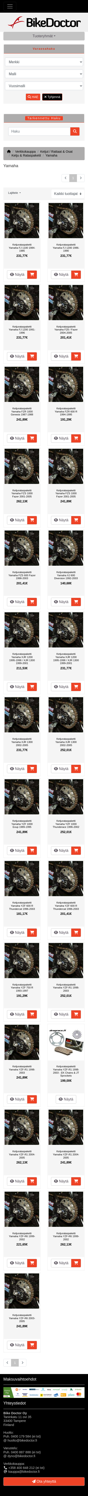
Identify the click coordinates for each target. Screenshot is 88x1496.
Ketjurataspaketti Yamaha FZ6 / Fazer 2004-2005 (66, 329)
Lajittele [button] (13, 192)
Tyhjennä (52, 97)
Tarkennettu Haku (44, 118)
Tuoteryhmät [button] (42, 36)
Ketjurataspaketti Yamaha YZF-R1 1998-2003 (66, 987)
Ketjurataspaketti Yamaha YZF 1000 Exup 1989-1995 (21, 823)
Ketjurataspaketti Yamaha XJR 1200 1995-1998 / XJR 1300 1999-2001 (22, 659)
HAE (33, 97)
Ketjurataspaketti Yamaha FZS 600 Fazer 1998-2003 (21, 575)
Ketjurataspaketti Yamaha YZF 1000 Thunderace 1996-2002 (66, 823)
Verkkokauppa (25, 151)
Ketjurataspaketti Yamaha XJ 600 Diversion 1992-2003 (66, 575)
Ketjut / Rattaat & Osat (56, 151)
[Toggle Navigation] (10, 6)
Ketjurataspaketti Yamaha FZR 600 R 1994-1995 (66, 411)
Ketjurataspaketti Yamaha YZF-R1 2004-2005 (22, 1154)
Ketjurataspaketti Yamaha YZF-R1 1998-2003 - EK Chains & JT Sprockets (66, 1071)
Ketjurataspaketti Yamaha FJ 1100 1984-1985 (22, 247)
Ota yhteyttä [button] (44, 1481)
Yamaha (51, 155)
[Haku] (39, 131)
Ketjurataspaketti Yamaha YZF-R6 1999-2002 (22, 1236)
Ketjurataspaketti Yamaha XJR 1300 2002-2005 (21, 741)
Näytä (17, 274)
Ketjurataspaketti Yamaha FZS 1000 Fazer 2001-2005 (21, 493)
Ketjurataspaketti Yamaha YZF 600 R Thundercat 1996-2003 (22, 905)
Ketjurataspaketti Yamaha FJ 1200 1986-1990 (66, 247)
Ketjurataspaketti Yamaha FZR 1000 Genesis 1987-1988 (22, 411)
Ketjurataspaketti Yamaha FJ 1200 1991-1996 (22, 329)
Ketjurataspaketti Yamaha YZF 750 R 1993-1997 (22, 987)
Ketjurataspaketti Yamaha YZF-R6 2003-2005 (22, 1318)
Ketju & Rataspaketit (26, 155)
